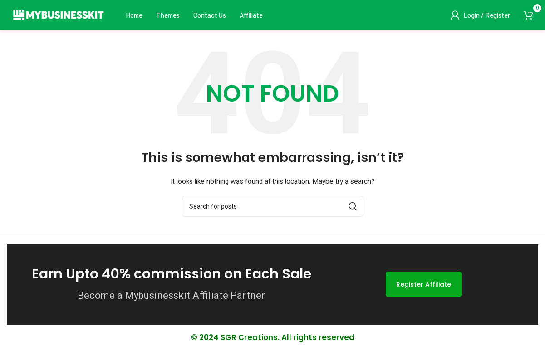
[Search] (272, 207)
